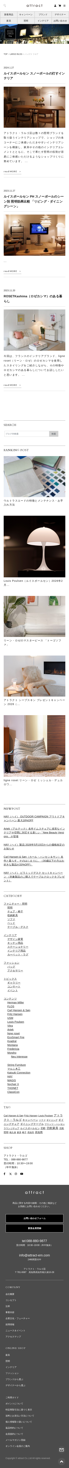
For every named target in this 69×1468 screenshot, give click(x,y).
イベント (12, 990)
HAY (10, 1076)
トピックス (10, 978)
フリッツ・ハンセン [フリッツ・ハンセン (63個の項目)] (55, 1124)
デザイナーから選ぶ (15, 1385)
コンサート (13, 986)
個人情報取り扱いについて (19, 1422)
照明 (26, 21)
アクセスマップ (13, 1336)
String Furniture (16, 1064)
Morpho (11, 1052)
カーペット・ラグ (17, 954)
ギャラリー (13, 982)
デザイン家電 (15, 939)
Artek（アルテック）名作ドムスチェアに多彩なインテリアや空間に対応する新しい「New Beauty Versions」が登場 (34, 832)
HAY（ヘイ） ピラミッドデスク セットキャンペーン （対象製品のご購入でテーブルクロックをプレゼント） (34, 876)
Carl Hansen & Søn (18, 1010)
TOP (6, 54)
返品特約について (14, 1428)
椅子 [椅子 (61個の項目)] (24, 1132)
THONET (12, 1088)
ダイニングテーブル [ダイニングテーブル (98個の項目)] (32, 1124)
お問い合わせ (60, 21)
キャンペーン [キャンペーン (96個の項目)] (30, 1120)
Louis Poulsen (15, 1021)
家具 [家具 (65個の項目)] (19, 1132)
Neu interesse (19, 1056)
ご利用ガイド (12, 1397)
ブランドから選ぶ (14, 1379)
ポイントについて (14, 1403)
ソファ (11, 919)
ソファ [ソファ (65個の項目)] (42, 1120)
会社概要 (10, 1294)
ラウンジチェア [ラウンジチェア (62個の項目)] (12, 1128)
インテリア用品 (16, 950)
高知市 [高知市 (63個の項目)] (30, 1132)
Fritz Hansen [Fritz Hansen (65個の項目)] (31, 1115)
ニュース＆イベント (15, 1330)
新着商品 (8, 14)
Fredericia (13, 1048)
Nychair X (13, 1084)
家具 (8, 21)
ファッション (11, 962)
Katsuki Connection (18, 1072)
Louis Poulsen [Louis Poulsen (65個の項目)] (45, 1115)
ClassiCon (13, 1091)
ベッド (11, 923)
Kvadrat (12, 1041)
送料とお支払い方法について (20, 1415)
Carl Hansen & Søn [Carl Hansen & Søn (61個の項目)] (13, 1115)
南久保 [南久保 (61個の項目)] (12, 1132)
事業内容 (10, 1312)
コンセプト (11, 1300)
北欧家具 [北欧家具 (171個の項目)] (53, 1128)
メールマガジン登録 (15, 1440)
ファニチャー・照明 (15, 903)
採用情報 (10, 1324)
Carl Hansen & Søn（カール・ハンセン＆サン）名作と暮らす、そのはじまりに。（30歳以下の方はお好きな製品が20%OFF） (34, 860)
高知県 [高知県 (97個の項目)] (39, 1132)
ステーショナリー (17, 946)
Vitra (10, 1025)
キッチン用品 (15, 942)
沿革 (8, 1306)
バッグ (11, 966)
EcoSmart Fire (15, 1037)
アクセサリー (15, 970)
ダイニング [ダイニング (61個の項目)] (52, 1120)
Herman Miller (15, 1002)
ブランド (43, 14)
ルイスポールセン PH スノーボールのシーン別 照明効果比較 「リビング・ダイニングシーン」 (34, 201)
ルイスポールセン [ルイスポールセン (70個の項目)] (30, 1128)
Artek (10, 1029)
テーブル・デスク (17, 926)
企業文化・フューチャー (18, 1318)
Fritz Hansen (14, 1014)
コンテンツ (10, 998)
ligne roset (13, 1033)
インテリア (43, 21)
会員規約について (14, 1434)
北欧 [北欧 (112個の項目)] (43, 1128)
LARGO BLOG (16, 54)
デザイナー (60, 14)
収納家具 (12, 915)
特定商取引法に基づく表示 (19, 1409)
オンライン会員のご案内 (18, 1446)
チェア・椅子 (15, 911)
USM (10, 1018)
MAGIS (11, 1080)
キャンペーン (26, 14)
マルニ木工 (13, 1068)
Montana (12, 1045)
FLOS (10, 1006)
